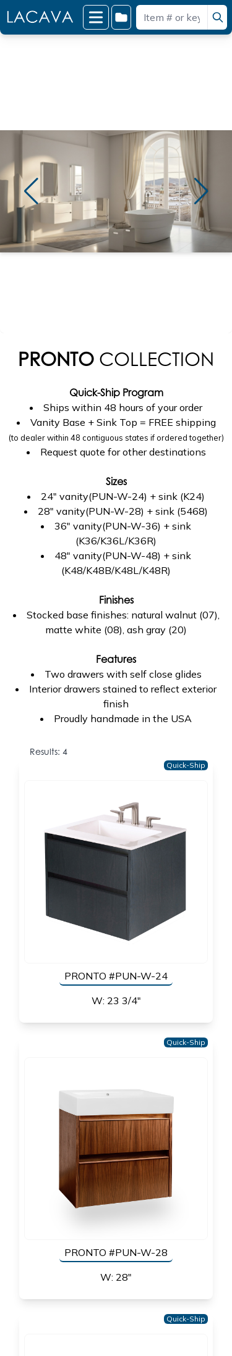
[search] (217, 17)
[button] (31, 191)
